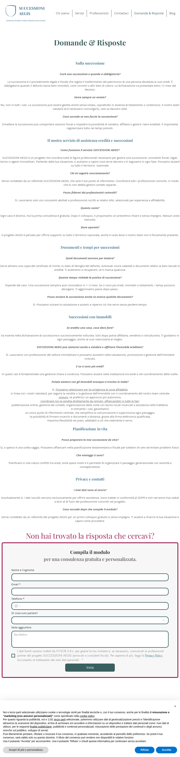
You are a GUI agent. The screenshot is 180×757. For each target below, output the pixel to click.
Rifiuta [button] (145, 749)
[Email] (89, 591)
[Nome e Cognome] (89, 577)
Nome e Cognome (22, 570)
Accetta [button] (166, 749)
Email (16, 584)
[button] (175, 706)
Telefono (17, 599)
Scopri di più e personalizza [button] (26, 749)
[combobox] (90, 620)
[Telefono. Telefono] (93, 606)
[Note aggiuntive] (90, 639)
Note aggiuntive (21, 627)
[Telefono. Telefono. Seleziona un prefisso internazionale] (17, 606)
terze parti (60, 719)
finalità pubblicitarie (41, 726)
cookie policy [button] (87, 716)
